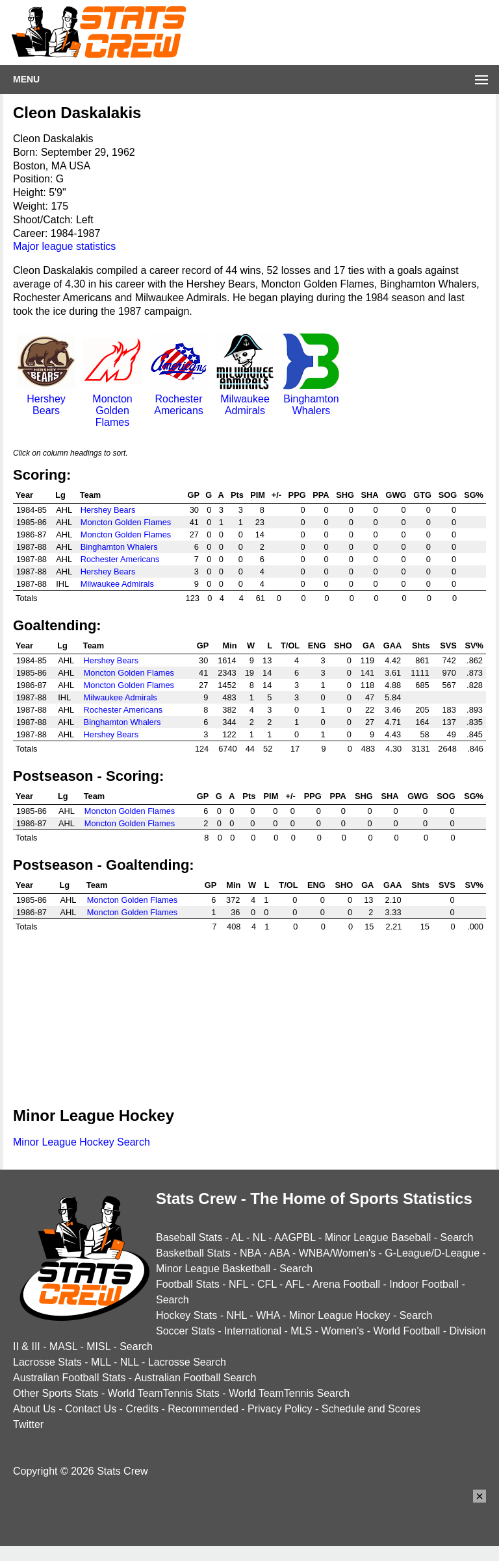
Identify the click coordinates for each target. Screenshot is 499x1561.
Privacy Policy (280, 1408)
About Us (34, 1408)
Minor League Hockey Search (81, 1142)
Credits (142, 1408)
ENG (317, 645)
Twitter (28, 1424)
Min (230, 645)
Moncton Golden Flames (112, 405)
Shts (421, 645)
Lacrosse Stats (47, 1362)
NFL (238, 1284)
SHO (343, 645)
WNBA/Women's (337, 1253)
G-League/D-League (432, 1253)
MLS (301, 1330)
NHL (236, 1315)
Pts (237, 495)
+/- (276, 495)
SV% (474, 645)
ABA (279, 1253)
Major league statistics (64, 246)
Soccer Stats (185, 1330)
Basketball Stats (193, 1253)
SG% (473, 495)
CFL (267, 1284)
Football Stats (188, 1284)
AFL (294, 1284)
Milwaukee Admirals (245, 399)
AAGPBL (294, 1237)
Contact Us (90, 1408)
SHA (370, 495)
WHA (267, 1315)
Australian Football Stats (69, 1377)
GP (193, 495)
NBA (250, 1253)
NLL (129, 1362)
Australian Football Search (195, 1377)
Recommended (203, 1408)
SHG (345, 495)
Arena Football (346, 1284)
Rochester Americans (178, 399)
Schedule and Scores (371, 1408)
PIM (257, 495)
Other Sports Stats (56, 1393)
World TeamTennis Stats (164, 1393)
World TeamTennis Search (289, 1393)
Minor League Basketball (213, 1268)
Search (457, 1237)
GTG (422, 495)
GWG (396, 495)
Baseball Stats (189, 1237)
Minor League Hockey (339, 1315)
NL (259, 1237)
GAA (392, 645)
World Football (406, 1330)
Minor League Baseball (378, 1237)
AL (237, 1237)
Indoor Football (424, 1284)
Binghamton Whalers (311, 399)
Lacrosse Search (187, 1362)
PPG (297, 495)
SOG (448, 495)
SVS (448, 645)
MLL (101, 1362)
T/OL (290, 645)
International (252, 1330)
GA (369, 645)
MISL (98, 1346)
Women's (342, 1330)
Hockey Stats (186, 1315)
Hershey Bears (46, 399)
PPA (321, 495)
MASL (63, 1346)
